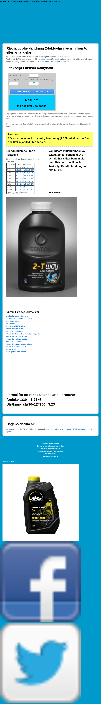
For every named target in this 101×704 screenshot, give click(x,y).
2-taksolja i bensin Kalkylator (17, 316)
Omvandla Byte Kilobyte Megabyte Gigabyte (23, 334)
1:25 (29, 170)
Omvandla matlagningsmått (16, 339)
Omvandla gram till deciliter (16, 336)
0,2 (21, 173)
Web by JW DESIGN (9, 461)
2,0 (32, 181)
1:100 (18, 170)
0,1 (17, 173)
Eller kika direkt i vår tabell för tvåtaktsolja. (54, 62)
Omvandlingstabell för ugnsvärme (19, 344)
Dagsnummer (11, 324)
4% (28, 167)
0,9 (25, 178)
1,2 (28, 178)
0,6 (25, 176)
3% (25, 167)
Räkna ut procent (12, 349)
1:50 (22, 170)
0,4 (28, 173)
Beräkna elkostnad (13, 321)
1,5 (32, 178)
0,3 (25, 173)
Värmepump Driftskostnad (16, 352)
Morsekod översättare (14, 329)
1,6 (28, 181)
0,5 (32, 173)
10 (32, 190)
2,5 (32, 184)
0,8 (28, 176)
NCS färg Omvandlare (14, 331)
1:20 (32, 170)
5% (32, 167)
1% (17, 167)
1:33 (25, 170)
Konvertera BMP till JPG (15, 326)
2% (21, 167)
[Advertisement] (50, 22)
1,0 (32, 176)
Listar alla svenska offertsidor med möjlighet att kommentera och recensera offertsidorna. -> (30, 1)
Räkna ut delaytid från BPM (16, 347)
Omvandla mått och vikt (15, 341)
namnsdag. (55, 429)
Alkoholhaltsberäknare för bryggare (19, 318)
